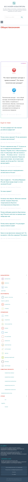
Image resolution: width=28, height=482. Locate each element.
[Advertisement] (14, 45)
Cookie (14, 472)
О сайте (14, 474)
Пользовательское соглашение (14, 467)
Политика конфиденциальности (14, 469)
